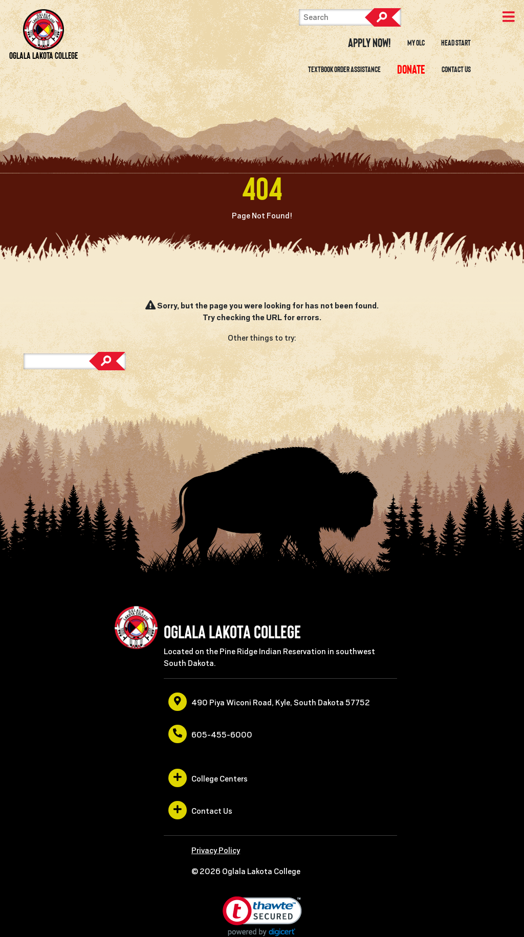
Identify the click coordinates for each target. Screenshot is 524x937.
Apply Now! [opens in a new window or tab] (369, 43)
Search (382, 17)
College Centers (208, 778)
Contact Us (456, 69)
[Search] (350, 17)
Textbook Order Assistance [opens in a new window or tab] (344, 69)
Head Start (456, 43)
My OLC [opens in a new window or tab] (416, 43)
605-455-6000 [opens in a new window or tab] (210, 734)
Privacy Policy (215, 850)
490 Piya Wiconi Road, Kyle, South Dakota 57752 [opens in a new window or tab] (269, 702)
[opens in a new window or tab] (410, 69)
